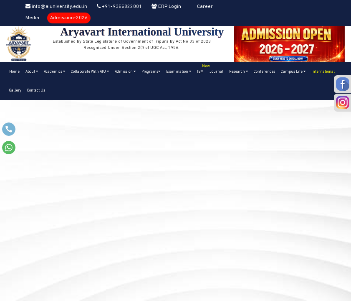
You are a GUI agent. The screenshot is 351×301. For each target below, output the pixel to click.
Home (14, 72)
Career (205, 6)
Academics (54, 71)
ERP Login (166, 6)
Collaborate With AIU (90, 71)
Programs (150, 71)
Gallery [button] (15, 90)
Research (238, 71)
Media (32, 17)
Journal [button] (216, 72)
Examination (178, 71)
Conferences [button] (264, 72)
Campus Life (293, 71)
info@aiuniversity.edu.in (56, 6)
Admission (125, 71)
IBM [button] (202, 68)
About (31, 71)
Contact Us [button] (36, 90)
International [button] (323, 72)
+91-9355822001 (119, 6)
